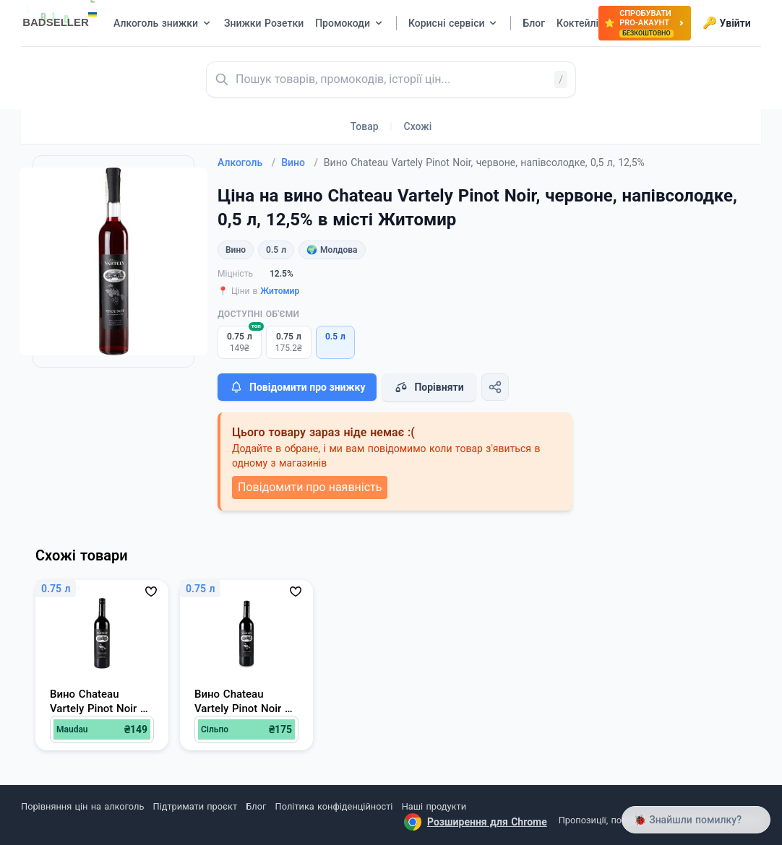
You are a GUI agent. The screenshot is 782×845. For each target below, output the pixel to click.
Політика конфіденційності (334, 806)
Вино (299, 162)
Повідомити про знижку (297, 387)
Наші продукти (434, 806)
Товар (365, 126)
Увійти (726, 23)
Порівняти (428, 387)
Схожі (418, 126)
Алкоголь (246, 162)
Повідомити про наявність (310, 487)
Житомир (279, 291)
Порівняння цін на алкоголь (82, 806)
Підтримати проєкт (195, 806)
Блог (256, 806)
